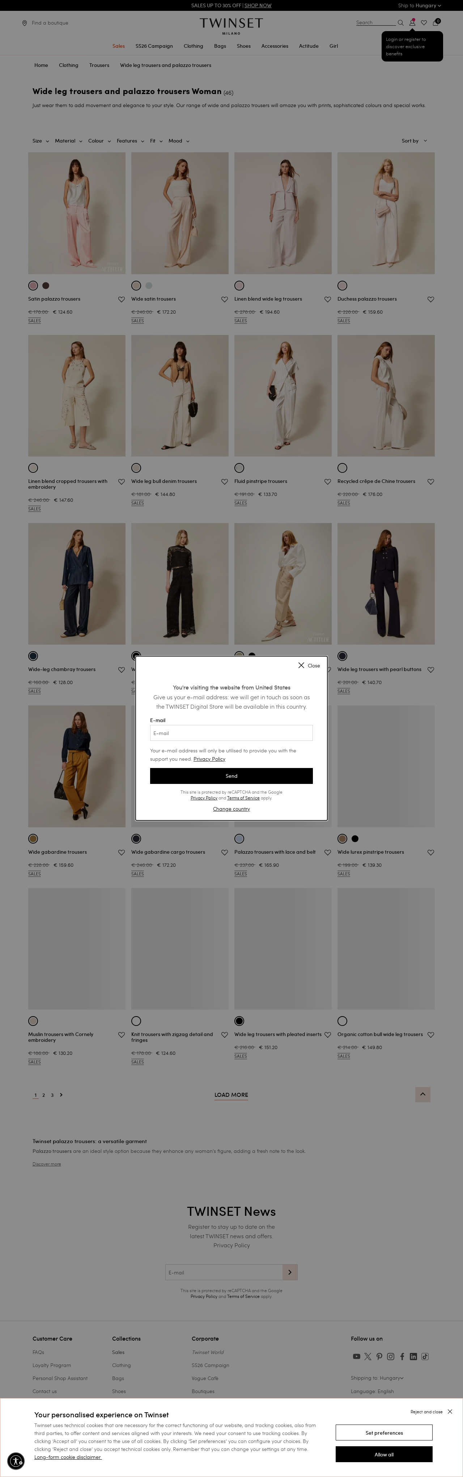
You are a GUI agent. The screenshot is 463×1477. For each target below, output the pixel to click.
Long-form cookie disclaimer (67, 1456)
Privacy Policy (209, 758)
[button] (384, 1432)
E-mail (231, 729)
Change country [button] (231, 808)
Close (309, 666)
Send (232, 776)
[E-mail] (231, 733)
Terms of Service (243, 798)
